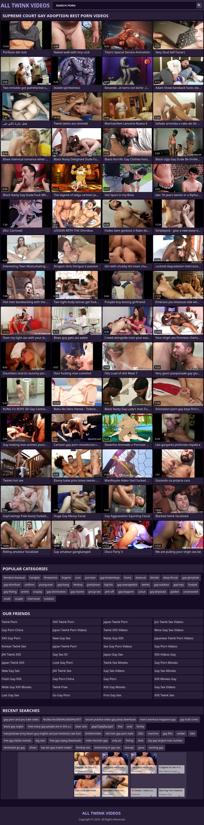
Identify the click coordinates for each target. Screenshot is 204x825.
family (140, 726)
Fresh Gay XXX (11, 679)
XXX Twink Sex (164, 695)
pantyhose (93, 584)
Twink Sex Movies (116, 663)
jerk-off (109, 591)
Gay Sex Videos (114, 671)
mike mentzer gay (97, 740)
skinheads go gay (14, 747)
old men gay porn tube (119, 733)
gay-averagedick (127, 584)
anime (25, 591)
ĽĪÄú (140, 733)
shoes (32, 747)
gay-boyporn (126, 591)
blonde (154, 577)
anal (129, 726)
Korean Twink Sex (14, 646)
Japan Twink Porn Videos (70, 630)
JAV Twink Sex (62, 671)
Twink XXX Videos (116, 630)
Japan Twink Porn (65, 646)
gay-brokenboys (110, 577)
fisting (129, 740)
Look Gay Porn (63, 663)
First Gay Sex (112, 695)
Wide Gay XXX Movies (16, 687)
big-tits (108, 584)
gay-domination (56, 591)
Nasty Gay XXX (114, 638)
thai (120, 726)
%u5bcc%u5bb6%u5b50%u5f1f (62, 719)
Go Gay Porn (61, 695)
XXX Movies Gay (165, 679)
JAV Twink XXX (11, 654)
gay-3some (77, 591)
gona (141, 747)
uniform (30, 584)
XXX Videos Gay (165, 654)
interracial (33, 598)
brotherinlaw (93, 733)
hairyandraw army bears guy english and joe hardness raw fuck (42, 733)
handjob (35, 577)
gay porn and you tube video (21, 719)
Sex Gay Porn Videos (118, 646)
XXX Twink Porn (63, 622)
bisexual (141, 577)
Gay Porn (110, 679)
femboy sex (83, 747)
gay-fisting (10, 591)
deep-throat (170, 577)
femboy (78, 584)
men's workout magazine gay (158, 719)
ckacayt (129, 747)
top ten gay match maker (56, 747)
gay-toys (179, 584)
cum (78, 577)
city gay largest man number (165, 740)
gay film (167, 733)
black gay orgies (13, 726)
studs (7, 598)
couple (19, 598)
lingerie (66, 577)
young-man (46, 584)
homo (127, 577)
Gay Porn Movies (166, 663)
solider (181, 733)
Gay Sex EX (60, 654)
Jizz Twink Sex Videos (168, 622)
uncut (141, 591)
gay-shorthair (12, 584)
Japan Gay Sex (113, 654)
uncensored (190, 591)
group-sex (94, 591)
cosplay (37, 591)
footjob (192, 584)
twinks (146, 584)
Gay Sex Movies (165, 671)
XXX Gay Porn (11, 638)
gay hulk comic (189, 719)
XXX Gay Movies (114, 687)
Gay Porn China (12, 630)
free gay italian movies (17, 740)
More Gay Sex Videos (169, 630)
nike (192, 733)
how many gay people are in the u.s (49, 726)
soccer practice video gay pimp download (110, 719)
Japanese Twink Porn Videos (173, 638)
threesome (50, 577)
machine (153, 733)
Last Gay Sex (10, 695)
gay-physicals (158, 591)
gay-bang (63, 584)
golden (174, 591)
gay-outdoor (161, 584)
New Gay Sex (11, 671)
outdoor (49, 598)
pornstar (90, 577)
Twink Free (60, 687)
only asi (116, 740)
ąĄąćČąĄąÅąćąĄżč (102, 726)
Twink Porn (9, 622)
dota (140, 740)
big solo (40, 740)
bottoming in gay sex (107, 747)
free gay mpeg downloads (65, 740)
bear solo (81, 726)
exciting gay (156, 747)
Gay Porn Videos (165, 646)
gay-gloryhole (190, 577)
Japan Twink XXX (13, 663)
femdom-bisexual (14, 577)
